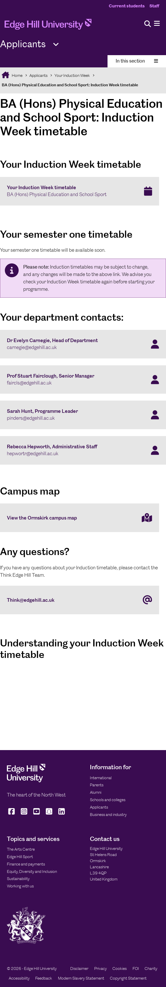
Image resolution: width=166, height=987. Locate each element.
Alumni (95, 792)
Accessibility (19, 978)
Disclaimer (79, 968)
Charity (151, 968)
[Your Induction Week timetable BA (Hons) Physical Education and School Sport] (79, 191)
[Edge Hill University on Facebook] (12, 814)
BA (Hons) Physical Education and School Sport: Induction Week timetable (70, 84)
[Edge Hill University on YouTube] (36, 814)
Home (16, 75)
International (101, 777)
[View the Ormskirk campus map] (79, 517)
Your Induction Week (72, 75)
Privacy (100, 968)
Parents (96, 785)
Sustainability (18, 878)
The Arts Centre (21, 849)
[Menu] (156, 23)
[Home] (48, 26)
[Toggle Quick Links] (56, 44)
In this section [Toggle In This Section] (137, 61)
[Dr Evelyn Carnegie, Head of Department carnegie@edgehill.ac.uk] (83, 344)
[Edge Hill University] (26, 780)
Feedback (43, 978)
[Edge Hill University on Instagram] (24, 814)
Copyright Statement (128, 978)
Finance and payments (26, 864)
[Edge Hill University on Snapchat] (49, 814)
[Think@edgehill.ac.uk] (79, 600)
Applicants (38, 75)
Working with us (20, 886)
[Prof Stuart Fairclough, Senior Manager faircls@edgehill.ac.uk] (83, 379)
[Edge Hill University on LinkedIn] (61, 814)
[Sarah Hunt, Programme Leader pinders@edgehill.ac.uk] (83, 415)
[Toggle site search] (147, 24)
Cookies (119, 968)
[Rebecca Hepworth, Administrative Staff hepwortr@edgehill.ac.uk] (83, 450)
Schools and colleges (107, 799)
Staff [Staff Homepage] (154, 5)
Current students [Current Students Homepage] (127, 5)
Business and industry (108, 814)
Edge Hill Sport (20, 856)
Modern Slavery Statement (81, 978)
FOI (136, 968)
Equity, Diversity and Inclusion (32, 871)
